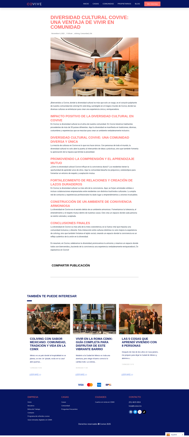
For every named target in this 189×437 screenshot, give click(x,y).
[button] (106, 265)
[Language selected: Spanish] (174, 434)
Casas (96, 4)
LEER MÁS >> (35, 374)
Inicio (86, 4)
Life (90, 33)
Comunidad (108, 4)
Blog (137, 4)
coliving (77, 33)
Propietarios (124, 4)
